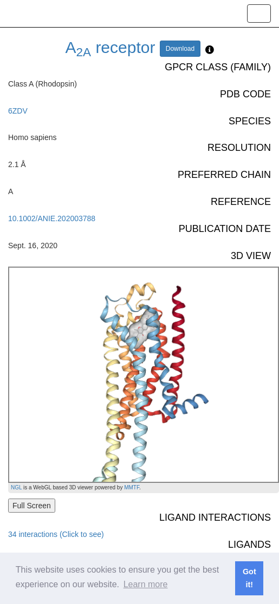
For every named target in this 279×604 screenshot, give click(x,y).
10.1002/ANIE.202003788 (51, 218)
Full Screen (31, 505)
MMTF (131, 487)
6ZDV (18, 111)
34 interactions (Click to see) (56, 534)
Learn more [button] (146, 584)
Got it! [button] (249, 578)
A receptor (110, 47)
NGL (16, 487)
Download (180, 48)
